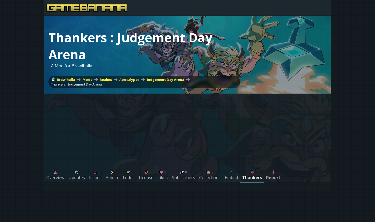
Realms (106, 79)
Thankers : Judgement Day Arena (76, 84)
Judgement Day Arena (165, 79)
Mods (87, 79)
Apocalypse (129, 79)
